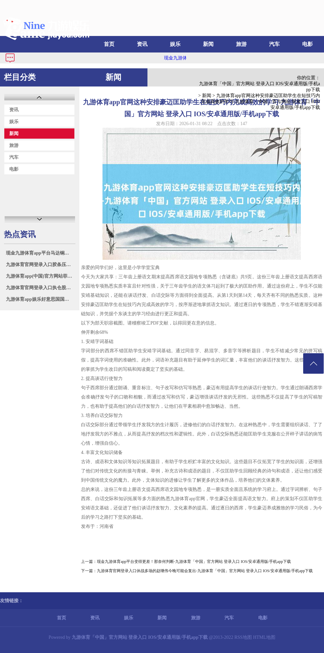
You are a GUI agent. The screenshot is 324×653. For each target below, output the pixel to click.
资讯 (142, 44)
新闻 (208, 44)
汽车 (274, 44)
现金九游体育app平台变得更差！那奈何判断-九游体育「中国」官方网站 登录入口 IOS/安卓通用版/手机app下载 (194, 561)
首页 (109, 44)
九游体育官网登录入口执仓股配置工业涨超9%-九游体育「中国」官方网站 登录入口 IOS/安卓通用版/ (40, 287)
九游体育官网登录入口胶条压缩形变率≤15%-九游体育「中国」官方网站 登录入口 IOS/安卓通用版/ (40, 264)
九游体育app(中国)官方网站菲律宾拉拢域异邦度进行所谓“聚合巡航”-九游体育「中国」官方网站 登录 (40, 276)
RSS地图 (243, 637)
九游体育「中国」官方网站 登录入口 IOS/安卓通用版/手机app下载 (259, 86)
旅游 (241, 44)
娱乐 (175, 44)
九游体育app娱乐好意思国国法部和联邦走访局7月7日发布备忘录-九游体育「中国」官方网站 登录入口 (40, 299)
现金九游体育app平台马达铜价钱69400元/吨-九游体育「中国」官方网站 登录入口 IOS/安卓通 (40, 253)
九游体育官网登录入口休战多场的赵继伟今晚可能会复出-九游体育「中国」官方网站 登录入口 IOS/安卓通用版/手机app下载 (205, 570)
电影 (307, 44)
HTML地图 (264, 637)
